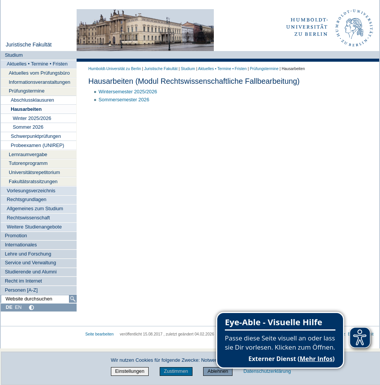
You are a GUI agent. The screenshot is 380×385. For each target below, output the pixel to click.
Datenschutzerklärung (267, 371)
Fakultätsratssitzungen (33, 181)
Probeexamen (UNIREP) (37, 145)
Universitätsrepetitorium (34, 172)
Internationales (21, 245)
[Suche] (73, 299)
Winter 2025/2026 (32, 118)
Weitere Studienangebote (34, 227)
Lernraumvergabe (28, 154)
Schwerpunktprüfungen (36, 136)
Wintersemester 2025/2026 (128, 91)
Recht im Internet (23, 281)
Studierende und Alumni (31, 272)
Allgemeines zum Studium (35, 208)
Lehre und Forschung (28, 254)
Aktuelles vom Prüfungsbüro (39, 73)
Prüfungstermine (27, 91)
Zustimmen (176, 371)
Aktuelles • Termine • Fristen (37, 64)
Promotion (16, 235)
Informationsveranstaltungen (39, 82)
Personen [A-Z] (21, 290)
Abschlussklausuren (32, 100)
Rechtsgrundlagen (26, 199)
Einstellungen (129, 371)
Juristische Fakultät (29, 45)
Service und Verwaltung (30, 262)
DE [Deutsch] (9, 307)
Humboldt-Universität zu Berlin (114, 69)
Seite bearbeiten (99, 334)
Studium (14, 55)
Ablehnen (218, 371)
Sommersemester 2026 (124, 99)
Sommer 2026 (28, 127)
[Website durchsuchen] (39, 299)
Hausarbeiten (26, 109)
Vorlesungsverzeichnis (31, 190)
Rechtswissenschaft (28, 217)
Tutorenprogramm (28, 163)
